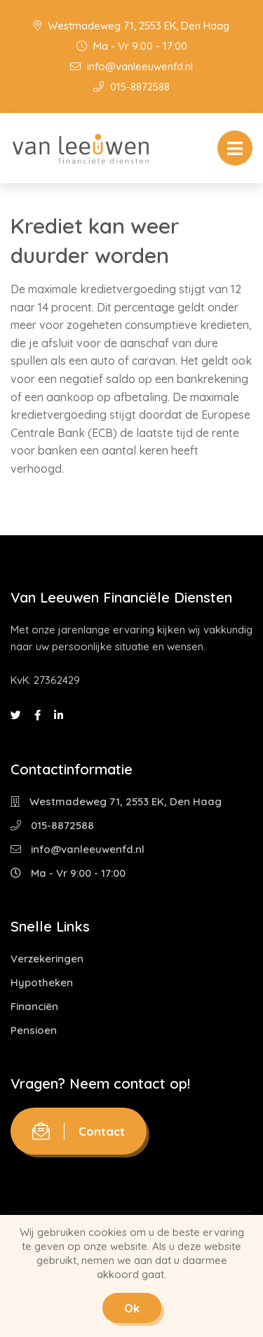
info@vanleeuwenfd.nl (131, 66)
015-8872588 (131, 86)
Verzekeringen (47, 958)
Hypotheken (42, 982)
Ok (132, 1308)
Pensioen (34, 1030)
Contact (78, 1131)
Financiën (34, 1006)
